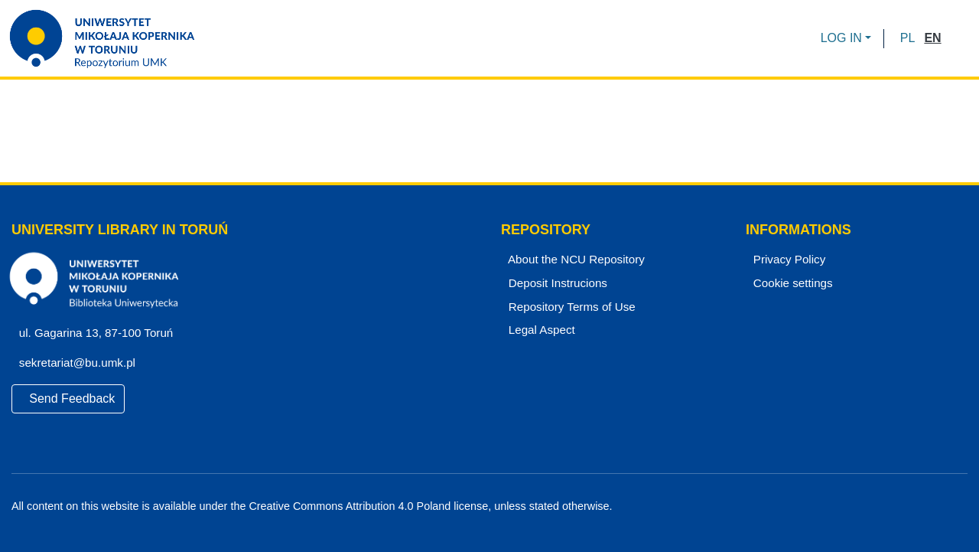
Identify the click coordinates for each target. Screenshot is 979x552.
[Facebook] (909, 506)
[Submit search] (958, 38)
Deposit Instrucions (556, 283)
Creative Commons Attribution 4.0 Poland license (365, 506)
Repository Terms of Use (569, 307)
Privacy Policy (787, 259)
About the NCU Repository (573, 259)
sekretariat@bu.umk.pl (82, 363)
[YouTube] (935, 506)
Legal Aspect (538, 330)
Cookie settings (791, 283)
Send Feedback (68, 398)
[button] (907, 38)
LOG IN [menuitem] (841, 38)
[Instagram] (961, 506)
